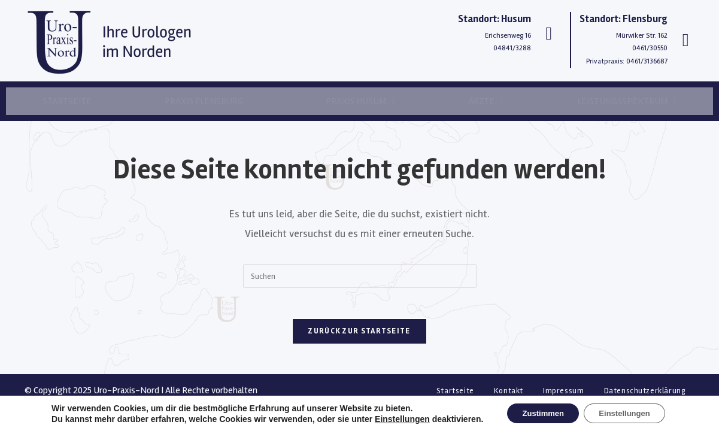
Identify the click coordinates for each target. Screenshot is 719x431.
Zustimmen (538, 412)
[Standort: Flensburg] (685, 40)
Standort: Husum (494, 19)
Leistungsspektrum (626, 101)
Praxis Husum (360, 101)
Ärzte (485, 101)
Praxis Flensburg (208, 101)
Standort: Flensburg (624, 19)
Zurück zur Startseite (359, 336)
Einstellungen (393, 418)
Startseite (67, 101)
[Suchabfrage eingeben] (360, 276)
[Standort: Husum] (549, 34)
